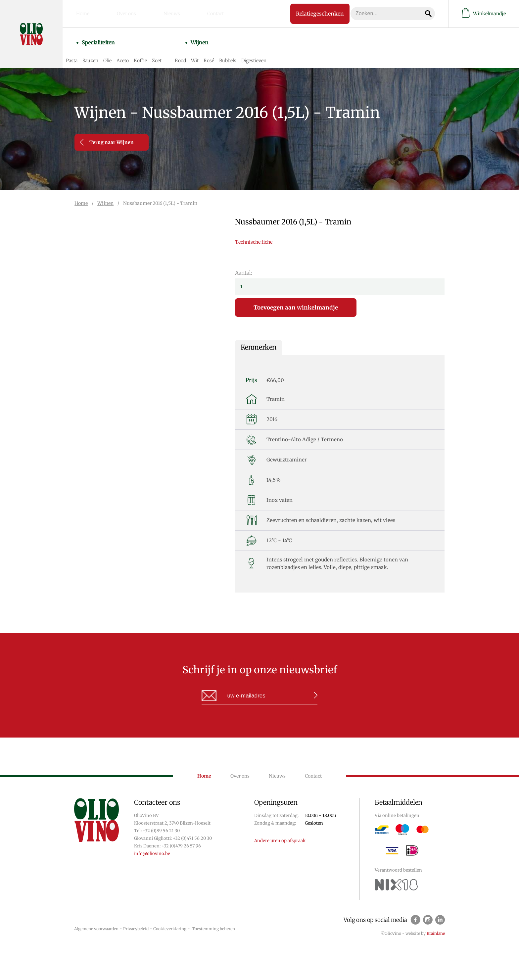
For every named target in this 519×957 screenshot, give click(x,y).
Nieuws (156, 13)
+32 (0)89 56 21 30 (161, 831)
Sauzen (107, 54)
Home (89, 13)
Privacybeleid (136, 928)
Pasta (88, 54)
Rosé (225, 54)
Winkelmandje (484, 13)
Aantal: (243, 272)
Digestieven (270, 54)
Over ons (122, 13)
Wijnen (206, 42)
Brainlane (436, 933)
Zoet (173, 54)
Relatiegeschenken (308, 12)
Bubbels (244, 54)
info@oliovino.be (152, 853)
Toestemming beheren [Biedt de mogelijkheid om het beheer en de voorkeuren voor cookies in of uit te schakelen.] (213, 928)
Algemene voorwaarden (96, 928)
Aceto (139, 54)
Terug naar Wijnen (107, 142)
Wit (211, 54)
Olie (123, 54)
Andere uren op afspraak (280, 840)
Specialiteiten (104, 42)
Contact (189, 13)
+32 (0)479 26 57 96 (181, 846)
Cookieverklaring (169, 928)
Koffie (156, 54)
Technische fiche (253, 242)
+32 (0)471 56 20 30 (192, 838)
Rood (196, 54)
